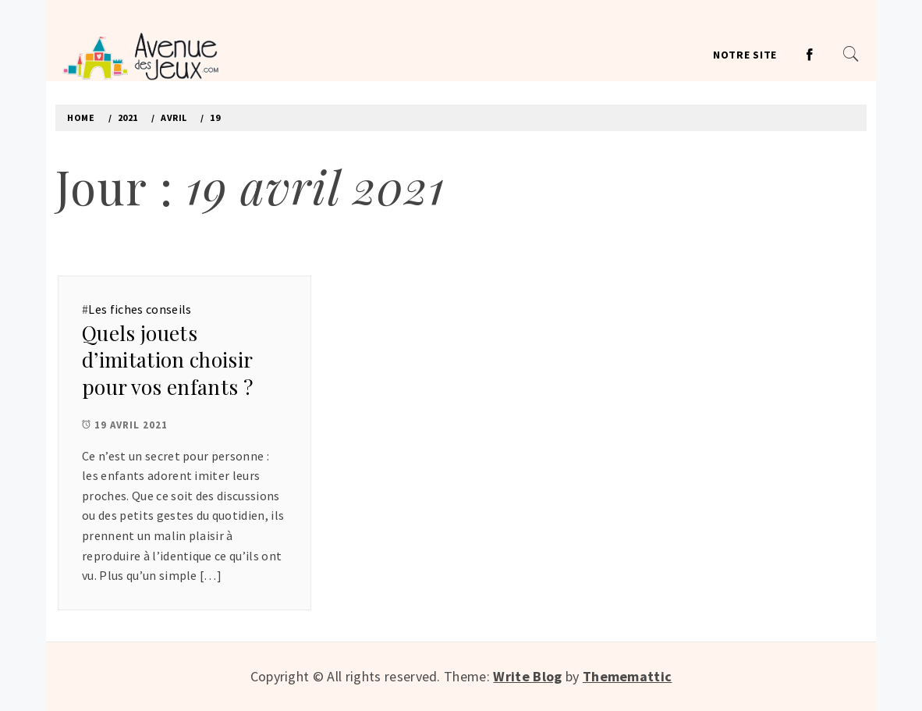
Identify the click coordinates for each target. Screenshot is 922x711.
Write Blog (527, 676)
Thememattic (627, 676)
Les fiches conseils (139, 309)
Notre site (745, 55)
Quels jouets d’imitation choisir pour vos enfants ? (167, 359)
